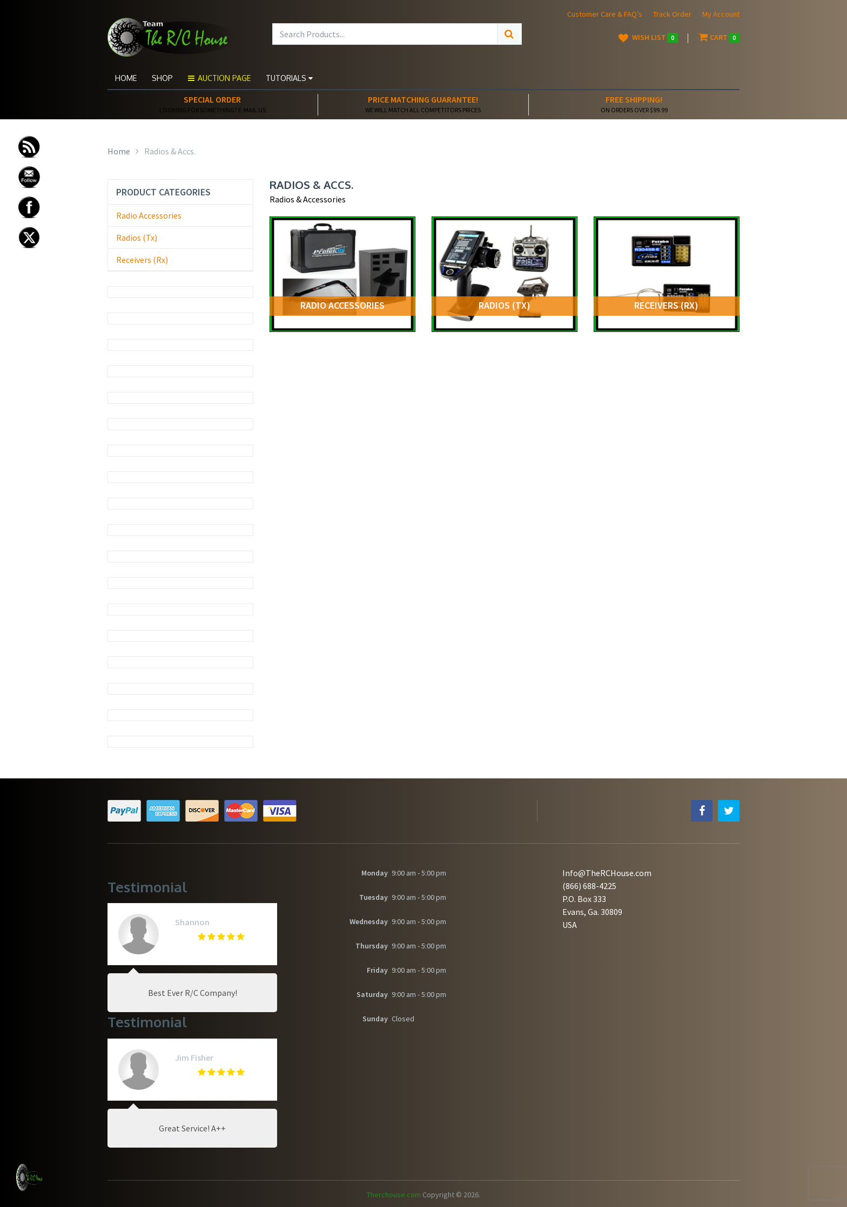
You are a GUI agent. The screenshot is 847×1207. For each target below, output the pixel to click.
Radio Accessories (149, 215)
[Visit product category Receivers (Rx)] (667, 274)
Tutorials (289, 78)
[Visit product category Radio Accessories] (342, 274)
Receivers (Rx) (142, 259)
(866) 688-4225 (589, 885)
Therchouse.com (394, 1194)
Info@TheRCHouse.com (606, 872)
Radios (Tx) (136, 237)
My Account (721, 14)
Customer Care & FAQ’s (604, 14)
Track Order (672, 14)
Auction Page (219, 78)
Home (126, 78)
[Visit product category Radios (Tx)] (504, 274)
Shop (162, 78)
